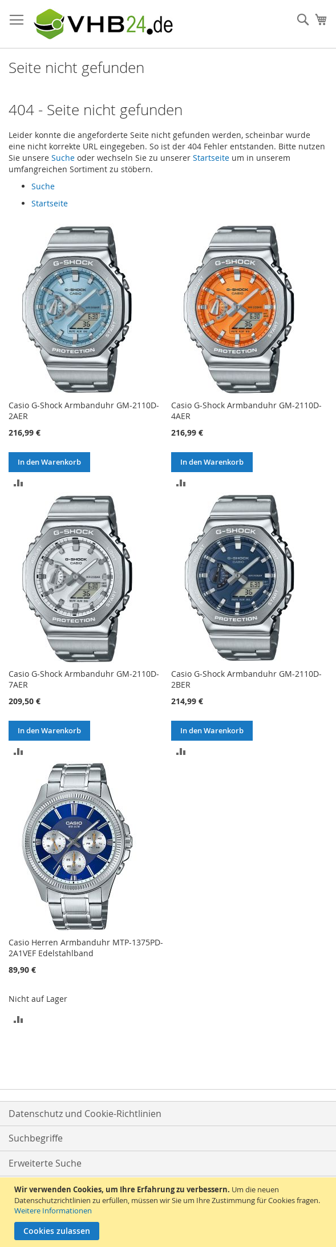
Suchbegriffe (36, 1138)
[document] (169, 1212)
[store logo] (102, 24)
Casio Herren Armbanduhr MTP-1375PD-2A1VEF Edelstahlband (86, 947)
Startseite (211, 157)
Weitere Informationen (53, 1210)
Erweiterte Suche (45, 1163)
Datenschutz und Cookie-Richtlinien (85, 1113)
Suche (63, 157)
